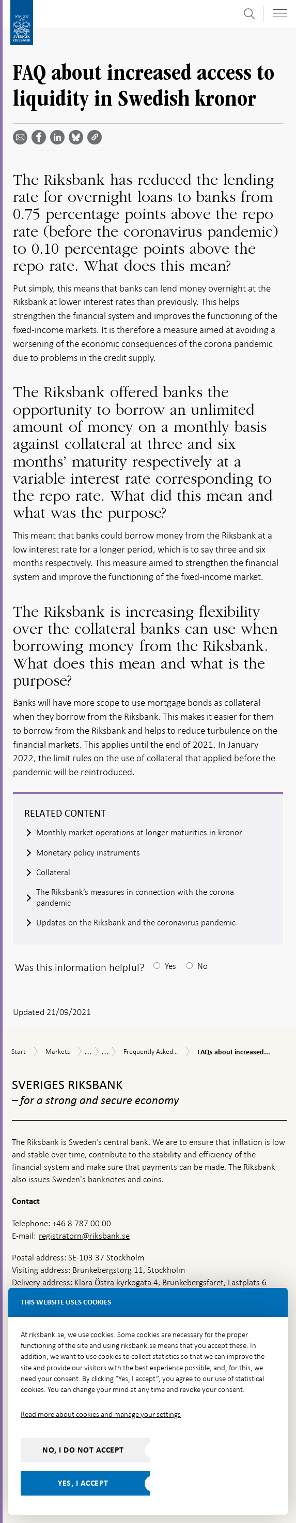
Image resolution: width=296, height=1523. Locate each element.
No (202, 966)
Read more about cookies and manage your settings (101, 1414)
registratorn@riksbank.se (84, 1235)
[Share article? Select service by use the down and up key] (59, 137)
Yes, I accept (83, 1483)
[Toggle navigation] (280, 13)
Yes (170, 966)
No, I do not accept (83, 1450)
